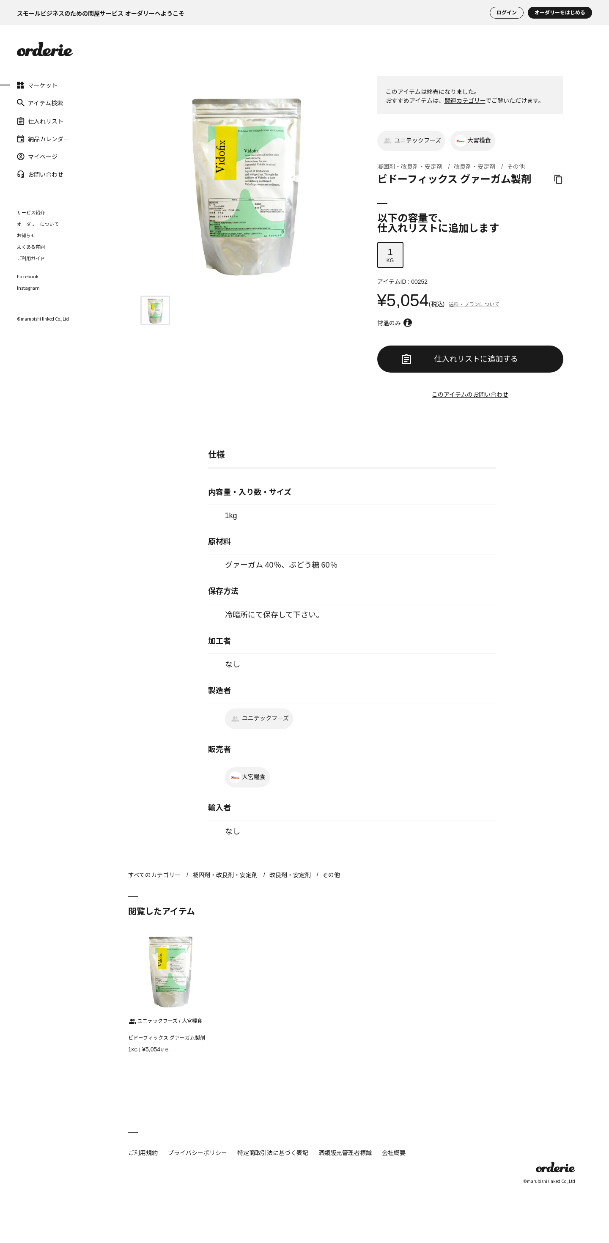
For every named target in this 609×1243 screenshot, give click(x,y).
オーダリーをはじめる (560, 13)
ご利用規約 (143, 1152)
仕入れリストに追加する (459, 359)
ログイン (507, 13)
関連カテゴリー (465, 100)
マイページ (37, 156)
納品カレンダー (43, 139)
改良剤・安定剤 (474, 166)
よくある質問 (31, 246)
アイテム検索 (40, 103)
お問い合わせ (40, 174)
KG (390, 255)
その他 (516, 166)
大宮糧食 (473, 141)
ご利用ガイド (31, 258)
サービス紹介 (31, 212)
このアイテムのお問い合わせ (470, 394)
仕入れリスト (40, 120)
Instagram (28, 287)
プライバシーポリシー (197, 1152)
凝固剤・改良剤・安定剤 (409, 166)
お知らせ (26, 235)
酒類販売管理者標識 (345, 1152)
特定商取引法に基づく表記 (272, 1152)
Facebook (27, 276)
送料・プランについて (474, 304)
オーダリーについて (38, 223)
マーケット (37, 85)
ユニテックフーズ (411, 141)
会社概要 (394, 1152)
